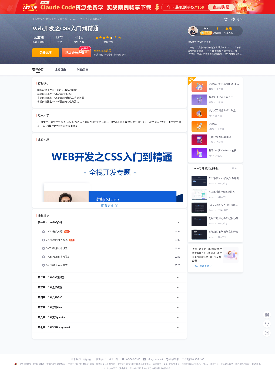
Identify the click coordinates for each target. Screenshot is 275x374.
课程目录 (60, 69)
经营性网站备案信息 (105, 364)
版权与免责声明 (242, 364)
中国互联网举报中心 (191, 364)
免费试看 (45, 52)
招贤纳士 (88, 359)
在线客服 (174, 359)
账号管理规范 (227, 364)
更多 (235, 168)
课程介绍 (37, 69)
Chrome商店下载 (211, 364)
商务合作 (101, 359)
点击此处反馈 (203, 265)
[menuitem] (109, 246)
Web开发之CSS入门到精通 (87, 19)
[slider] (104, 37)
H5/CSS (64, 19)
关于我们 (76, 359)
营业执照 (123, 368)
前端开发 (51, 19)
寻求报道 (114, 359)
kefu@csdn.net (154, 359)
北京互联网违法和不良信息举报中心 (134, 364)
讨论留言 (82, 69)
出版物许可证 (110, 368)
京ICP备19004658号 (56, 364)
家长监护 (157, 364)
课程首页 (37, 19)
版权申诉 (256, 364)
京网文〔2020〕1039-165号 (81, 364)
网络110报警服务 (171, 364)
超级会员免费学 (76, 52)
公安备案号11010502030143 (31, 364)
